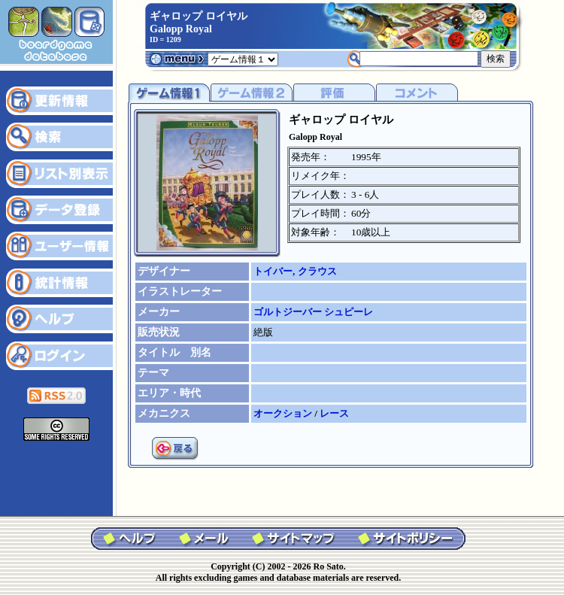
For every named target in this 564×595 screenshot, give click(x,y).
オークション (283, 413)
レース (334, 413)
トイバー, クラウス (295, 271)
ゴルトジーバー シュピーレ (313, 311)
